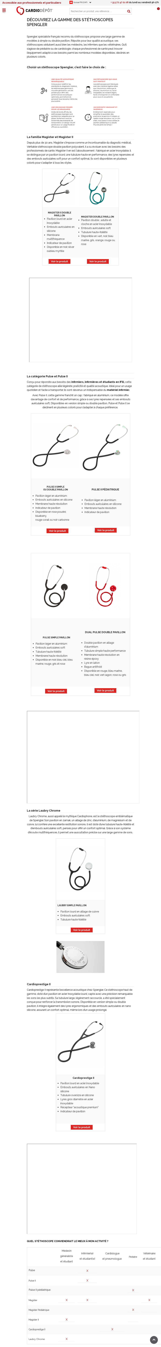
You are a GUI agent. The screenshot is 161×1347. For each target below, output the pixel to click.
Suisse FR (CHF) (80, 2)
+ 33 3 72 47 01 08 (119, 2)
